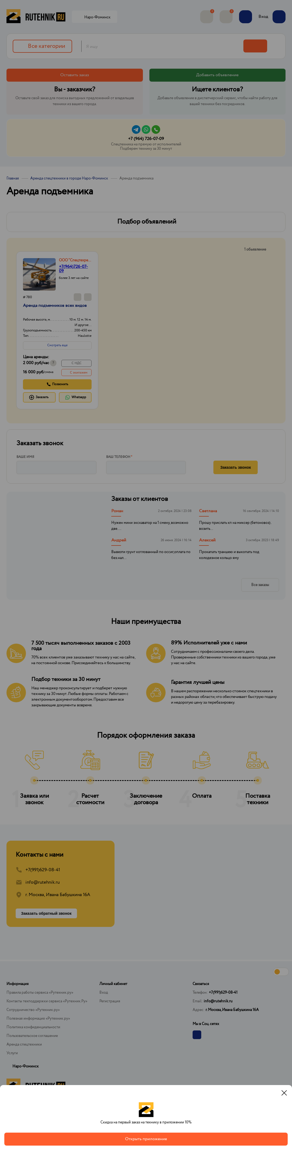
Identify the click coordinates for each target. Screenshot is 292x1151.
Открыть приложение (146, 1139)
